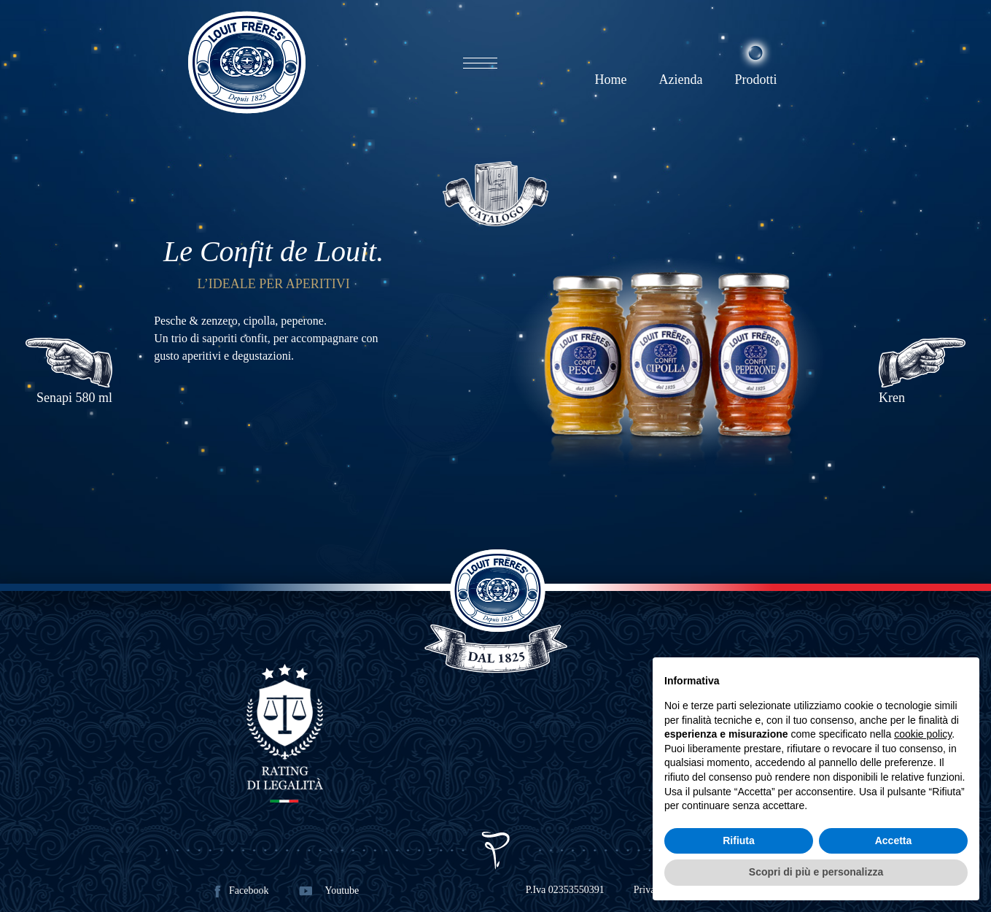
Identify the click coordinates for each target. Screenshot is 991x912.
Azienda (680, 79)
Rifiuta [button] (739, 840)
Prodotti (755, 79)
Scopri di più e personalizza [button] (816, 872)
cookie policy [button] (923, 734)
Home (610, 79)
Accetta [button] (893, 840)
